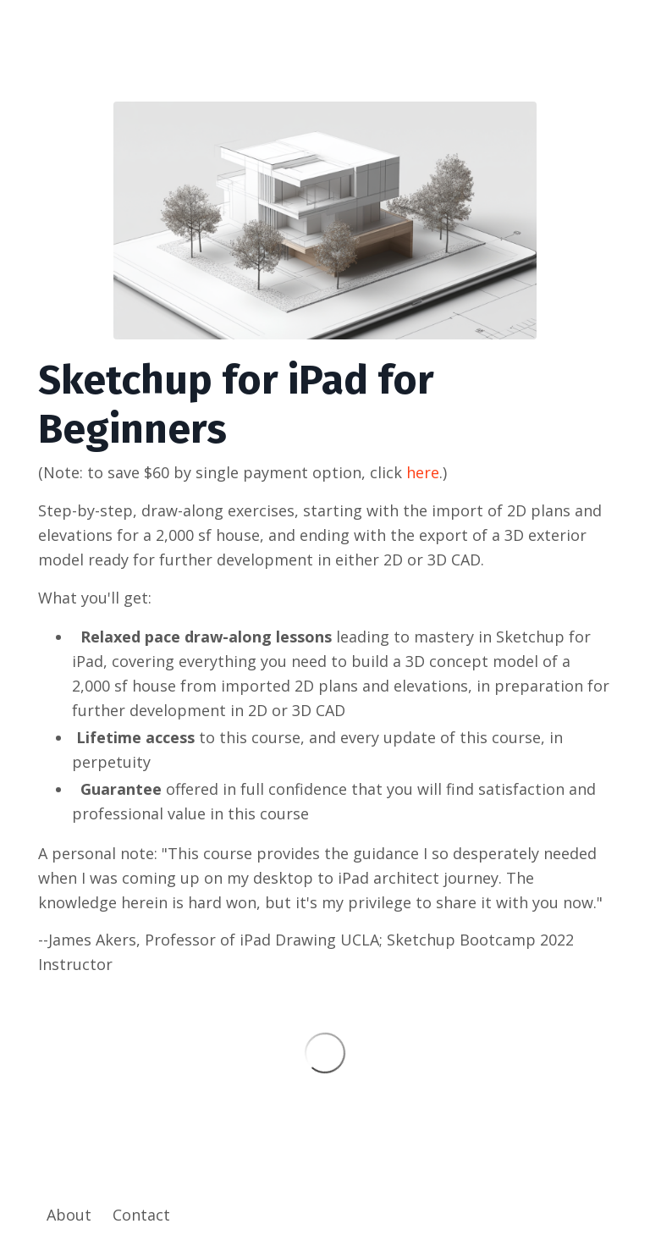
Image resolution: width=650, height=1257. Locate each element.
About (69, 1215)
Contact (141, 1215)
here (422, 472)
